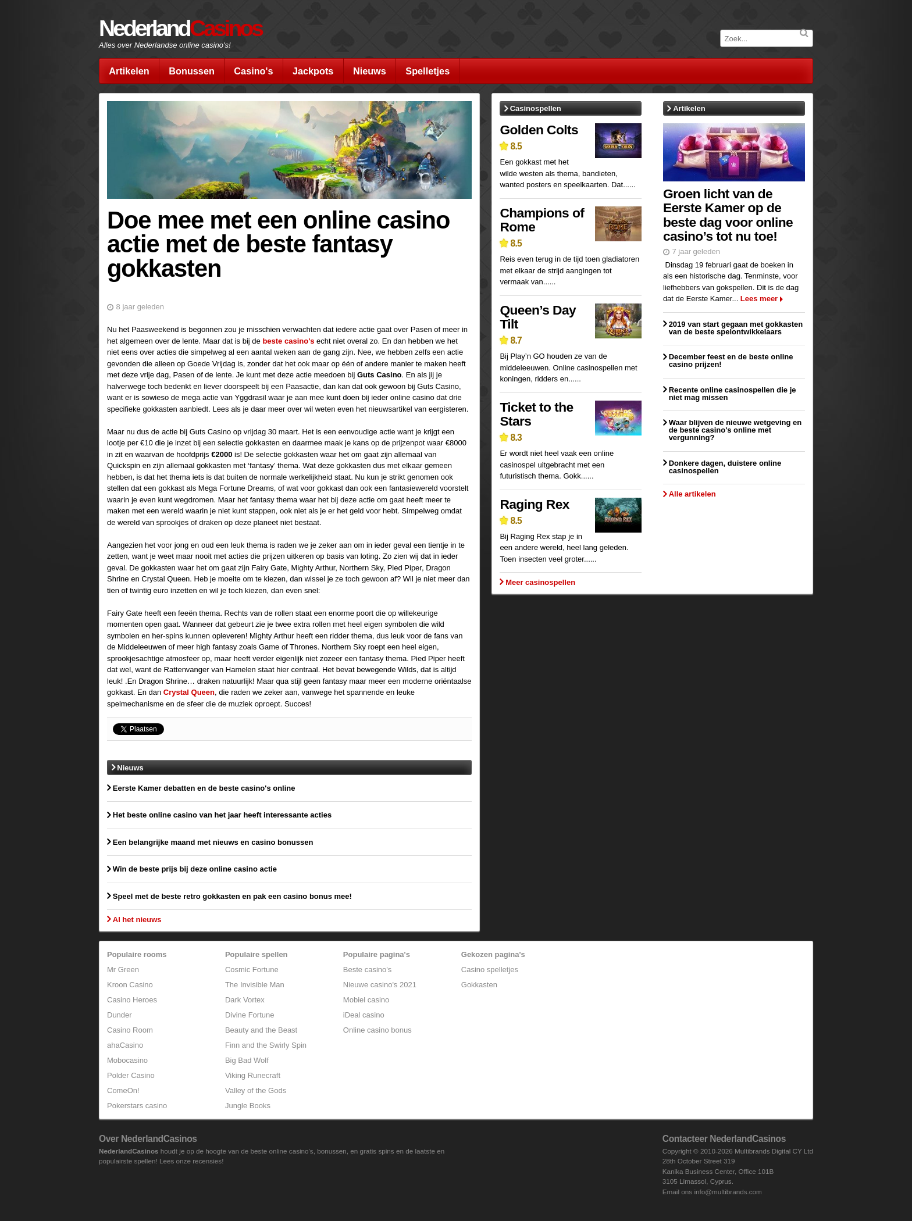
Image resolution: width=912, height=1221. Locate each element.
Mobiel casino (366, 999)
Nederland (180, 28)
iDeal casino (363, 1015)
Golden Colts (539, 129)
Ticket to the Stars (536, 414)
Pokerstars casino (137, 1105)
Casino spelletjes (489, 969)
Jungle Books (247, 1105)
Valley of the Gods (255, 1090)
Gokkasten (479, 984)
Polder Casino (131, 1075)
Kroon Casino (130, 984)
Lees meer (759, 298)
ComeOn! (123, 1090)
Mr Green (123, 969)
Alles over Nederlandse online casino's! (165, 45)
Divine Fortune (250, 1015)
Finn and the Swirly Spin (266, 1045)
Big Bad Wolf (247, 1060)
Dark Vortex (245, 999)
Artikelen (129, 71)
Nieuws (369, 71)
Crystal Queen (189, 692)
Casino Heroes (132, 999)
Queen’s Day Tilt (538, 317)
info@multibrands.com (727, 1191)
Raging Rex (534, 504)
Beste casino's (367, 969)
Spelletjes (427, 71)
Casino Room (130, 1030)
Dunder (119, 1015)
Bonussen (192, 71)
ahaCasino (125, 1045)
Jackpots (313, 71)
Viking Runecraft (252, 1075)
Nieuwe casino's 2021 (379, 984)
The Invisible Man (254, 984)
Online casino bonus (377, 1030)
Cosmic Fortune (252, 969)
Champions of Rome (542, 220)
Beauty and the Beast (261, 1030)
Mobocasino (127, 1060)
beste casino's (288, 341)
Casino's (253, 71)
